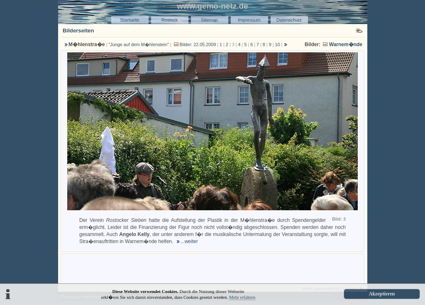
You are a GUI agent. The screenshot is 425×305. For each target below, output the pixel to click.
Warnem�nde (345, 44)
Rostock (169, 19)
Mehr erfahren (242, 297)
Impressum (249, 19)
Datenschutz (289, 19)
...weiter (189, 241)
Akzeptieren (382, 294)
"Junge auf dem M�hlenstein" (139, 44)
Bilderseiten (78, 30)
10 (277, 44)
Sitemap (209, 19)
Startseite (129, 19)
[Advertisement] (212, 268)
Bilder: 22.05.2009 (194, 44)
